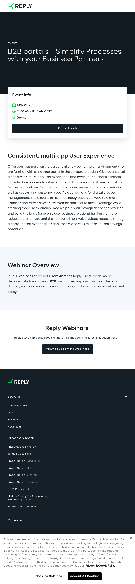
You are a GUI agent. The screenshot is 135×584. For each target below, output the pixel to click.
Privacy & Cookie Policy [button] (22, 447)
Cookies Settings (48, 576)
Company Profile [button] (18, 406)
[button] (67, 520)
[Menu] (129, 6)
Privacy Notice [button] (24, 461)
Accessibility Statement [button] (22, 506)
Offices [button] (12, 412)
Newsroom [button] (14, 427)
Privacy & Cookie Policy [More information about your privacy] (100, 565)
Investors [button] (13, 420)
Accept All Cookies (84, 576)
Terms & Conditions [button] (19, 454)
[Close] (131, 538)
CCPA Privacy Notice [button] (20, 489)
